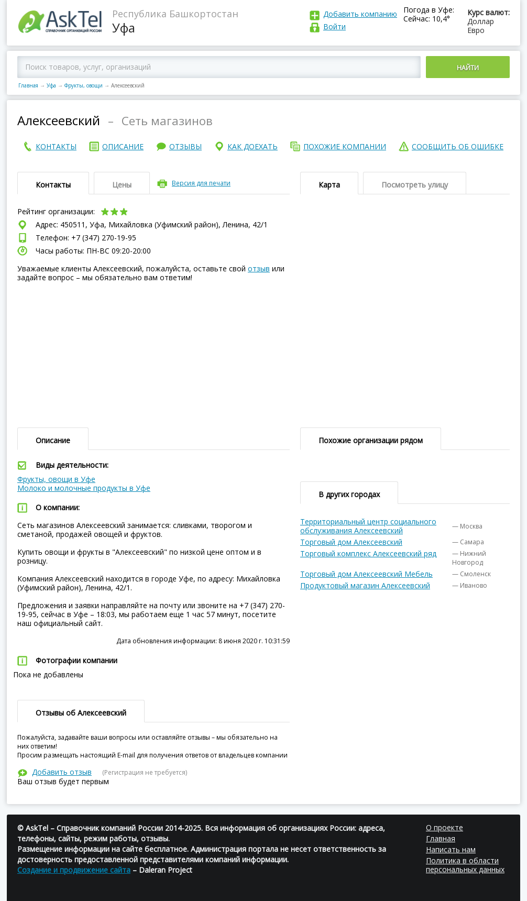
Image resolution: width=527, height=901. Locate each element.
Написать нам (451, 849)
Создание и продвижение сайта (73, 870)
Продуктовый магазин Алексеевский (365, 585)
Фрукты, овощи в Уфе (56, 479)
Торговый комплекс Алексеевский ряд (368, 553)
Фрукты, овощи (83, 85)
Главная (28, 85)
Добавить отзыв (62, 772)
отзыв (259, 268)
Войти (334, 26)
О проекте (444, 827)
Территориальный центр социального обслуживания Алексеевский (368, 526)
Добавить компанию (360, 14)
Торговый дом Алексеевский (351, 542)
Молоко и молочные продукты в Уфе (83, 488)
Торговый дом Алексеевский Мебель (366, 574)
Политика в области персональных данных (465, 864)
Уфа (51, 85)
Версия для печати (201, 183)
